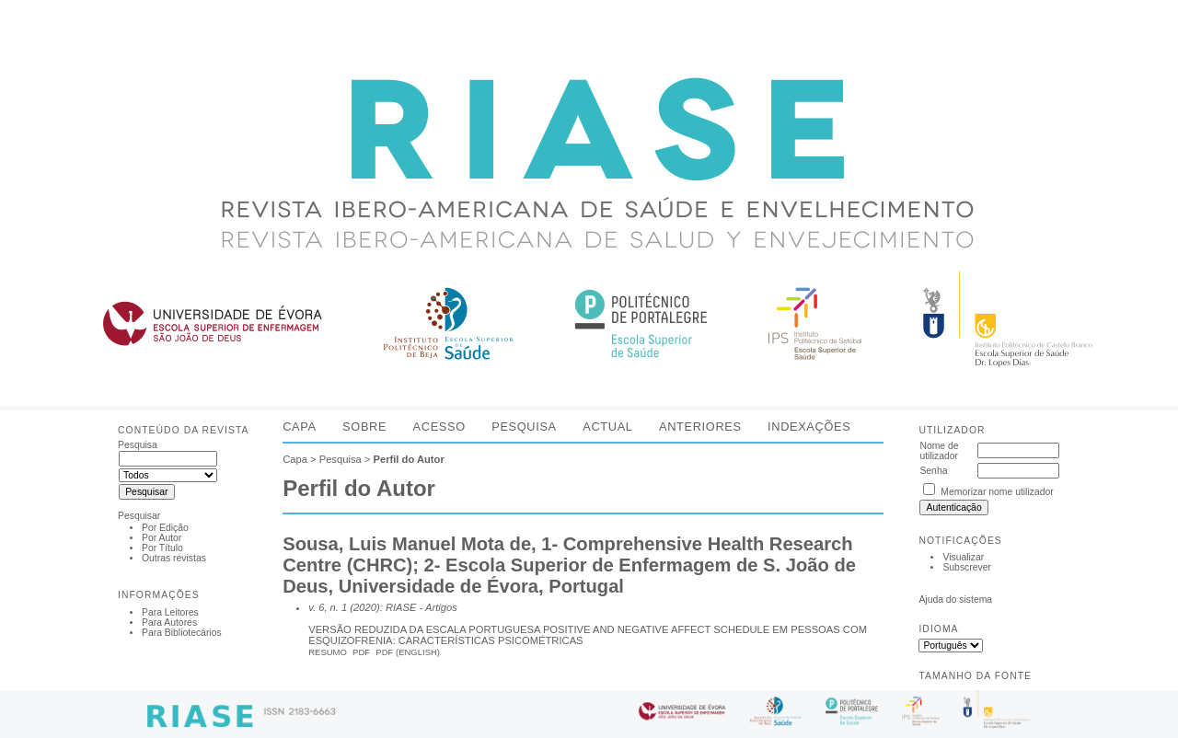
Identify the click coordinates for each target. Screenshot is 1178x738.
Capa (299, 426)
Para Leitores (170, 612)
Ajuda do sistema (955, 599)
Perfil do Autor (408, 459)
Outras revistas (174, 558)
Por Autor (161, 538)
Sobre (364, 426)
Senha (933, 471)
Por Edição (165, 528)
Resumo (327, 652)
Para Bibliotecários (182, 633)
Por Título (162, 548)
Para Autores (169, 622)
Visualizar (963, 557)
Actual (607, 426)
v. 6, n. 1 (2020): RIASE (362, 607)
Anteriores (700, 426)
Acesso (439, 426)
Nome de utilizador (938, 451)
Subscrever (966, 567)
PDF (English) (407, 652)
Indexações (809, 426)
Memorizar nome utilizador (997, 492)
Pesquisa (524, 426)
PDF (361, 652)
